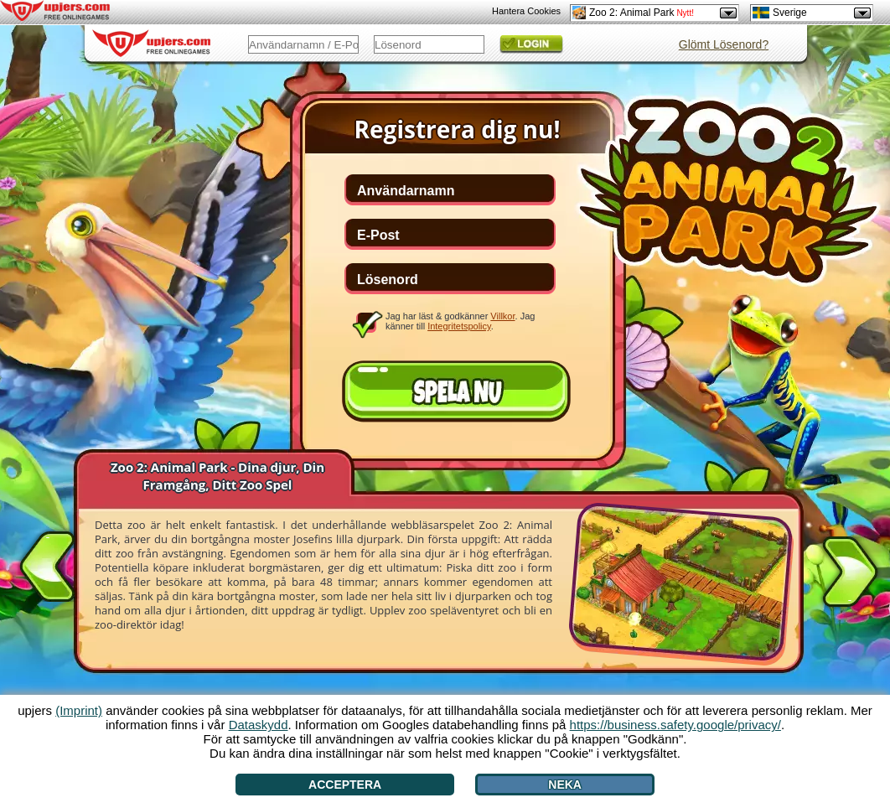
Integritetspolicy (459, 326)
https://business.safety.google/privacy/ (675, 724)
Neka (565, 784)
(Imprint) (78, 710)
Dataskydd (258, 724)
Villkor (502, 316)
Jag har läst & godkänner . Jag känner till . (460, 321)
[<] (48, 563)
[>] (850, 575)
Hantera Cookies (526, 11)
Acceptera (344, 784)
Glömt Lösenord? (723, 44)
